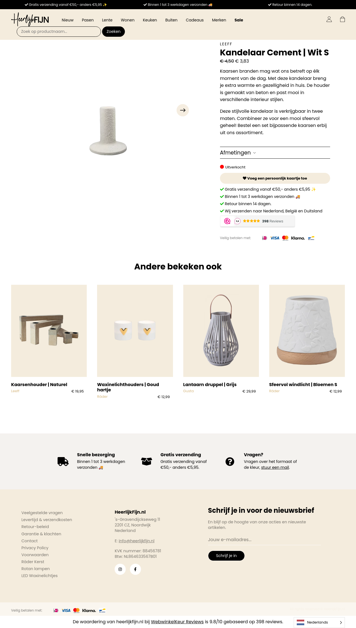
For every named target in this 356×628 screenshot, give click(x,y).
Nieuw (67, 20)
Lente (107, 20)
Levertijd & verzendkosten (46, 519)
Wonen (127, 20)
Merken (219, 20)
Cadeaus (195, 20)
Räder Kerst (32, 562)
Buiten (171, 20)
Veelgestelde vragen (42, 513)
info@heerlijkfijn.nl (137, 541)
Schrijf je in (226, 555)
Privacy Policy (34, 548)
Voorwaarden (35, 555)
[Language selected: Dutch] (319, 622)
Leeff (226, 44)
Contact (29, 541)
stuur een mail (275, 467)
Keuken (150, 20)
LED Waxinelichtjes (39, 575)
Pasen (88, 20)
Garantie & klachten (41, 534)
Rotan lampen (35, 568)
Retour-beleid (35, 526)
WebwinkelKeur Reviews (177, 622)
